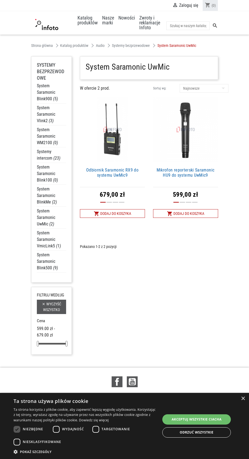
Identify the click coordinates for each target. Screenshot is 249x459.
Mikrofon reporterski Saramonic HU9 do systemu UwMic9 (186, 172)
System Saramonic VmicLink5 (49, 239)
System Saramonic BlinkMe (47, 195)
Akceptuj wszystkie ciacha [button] (196, 419)
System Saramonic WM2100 (47, 136)
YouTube (132, 381)
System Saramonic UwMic (46, 217)
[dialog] (124, 426)
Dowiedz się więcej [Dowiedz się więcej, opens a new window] (94, 420)
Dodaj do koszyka (112, 213)
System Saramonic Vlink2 (46, 114)
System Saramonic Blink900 (47, 92)
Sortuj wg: (159, 88)
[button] (85, 451)
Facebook (117, 381)
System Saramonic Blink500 (47, 261)
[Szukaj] (188, 25)
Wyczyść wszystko (51, 306)
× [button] (243, 399)
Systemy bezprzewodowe (50, 71)
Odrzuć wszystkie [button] (196, 432)
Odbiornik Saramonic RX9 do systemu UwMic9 (112, 172)
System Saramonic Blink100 (47, 173)
